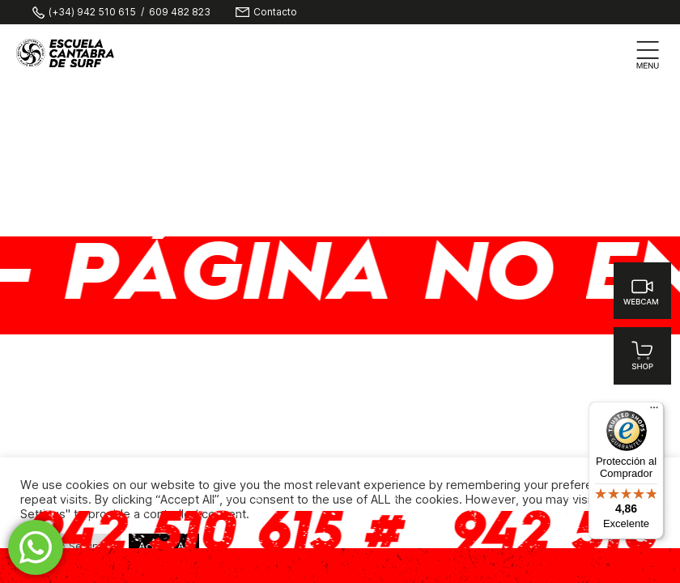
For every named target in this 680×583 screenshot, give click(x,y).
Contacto (275, 12)
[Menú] (654, 411)
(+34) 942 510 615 (92, 12)
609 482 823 (179, 12)
